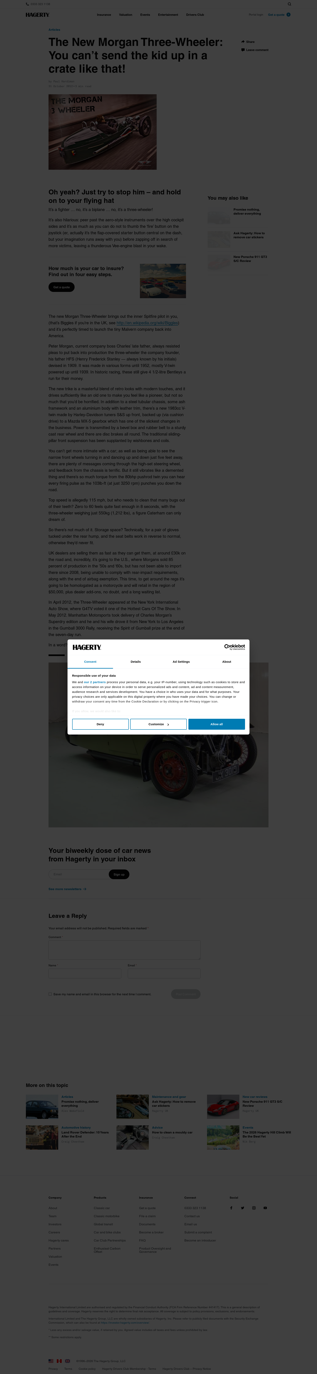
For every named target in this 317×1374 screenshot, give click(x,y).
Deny (100, 724)
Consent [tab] (90, 661)
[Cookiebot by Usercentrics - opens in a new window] (227, 647)
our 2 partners (95, 682)
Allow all (216, 724)
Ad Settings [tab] (181, 661)
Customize (159, 724)
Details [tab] (136, 661)
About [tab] (226, 661)
